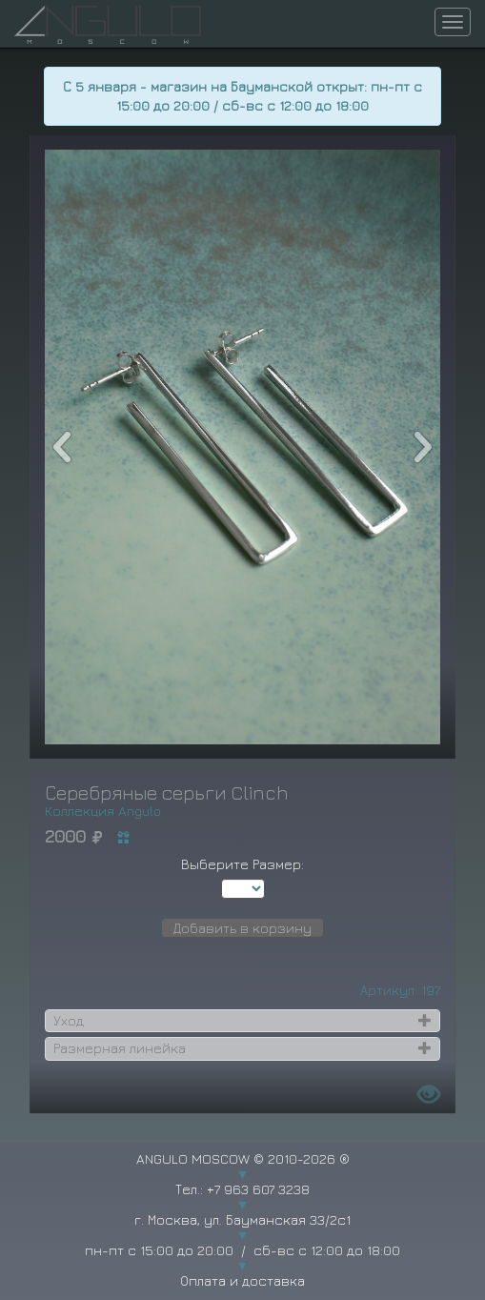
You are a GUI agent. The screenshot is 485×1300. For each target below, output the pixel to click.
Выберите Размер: (242, 864)
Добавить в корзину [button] (242, 928)
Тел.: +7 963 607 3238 (242, 1189)
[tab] (243, 1020)
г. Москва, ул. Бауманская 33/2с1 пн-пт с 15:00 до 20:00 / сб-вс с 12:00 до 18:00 (242, 1234)
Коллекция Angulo (103, 810)
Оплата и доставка (242, 1280)
